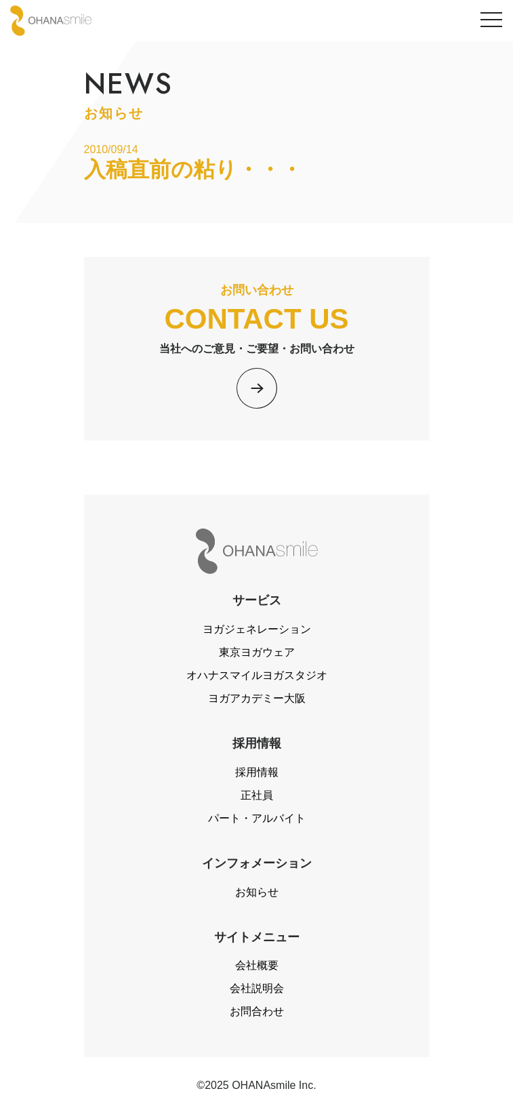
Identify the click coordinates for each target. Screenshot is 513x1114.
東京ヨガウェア (257, 652)
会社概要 (257, 965)
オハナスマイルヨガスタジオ (256, 675)
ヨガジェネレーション (257, 629)
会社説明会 (257, 988)
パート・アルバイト (257, 818)
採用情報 (257, 772)
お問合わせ (257, 1011)
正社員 (257, 795)
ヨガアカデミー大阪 (257, 698)
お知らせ (257, 892)
